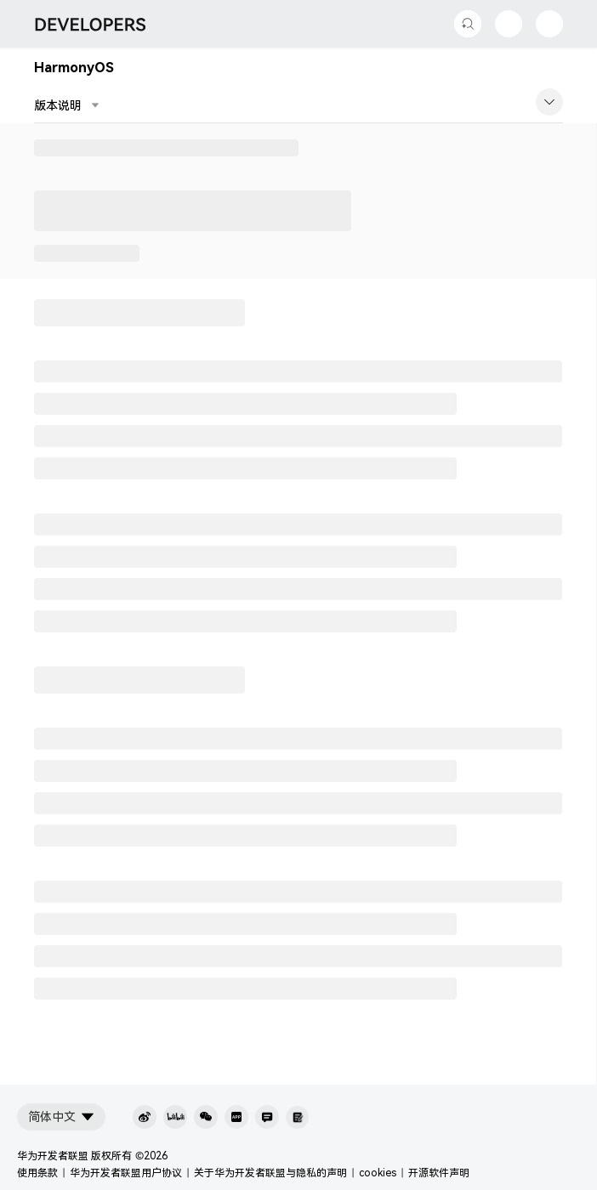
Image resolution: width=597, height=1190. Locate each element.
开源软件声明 (438, 1173)
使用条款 (37, 1173)
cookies (377, 1173)
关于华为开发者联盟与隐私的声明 (270, 1173)
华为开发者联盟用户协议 (126, 1173)
